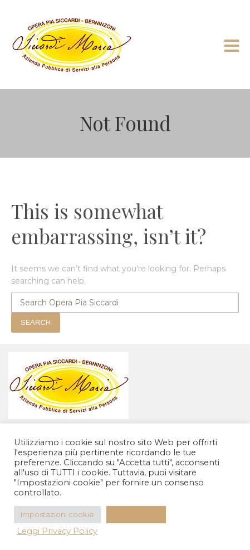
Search (36, 322)
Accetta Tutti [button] (136, 514)
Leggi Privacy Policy (57, 531)
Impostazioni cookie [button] (57, 514)
